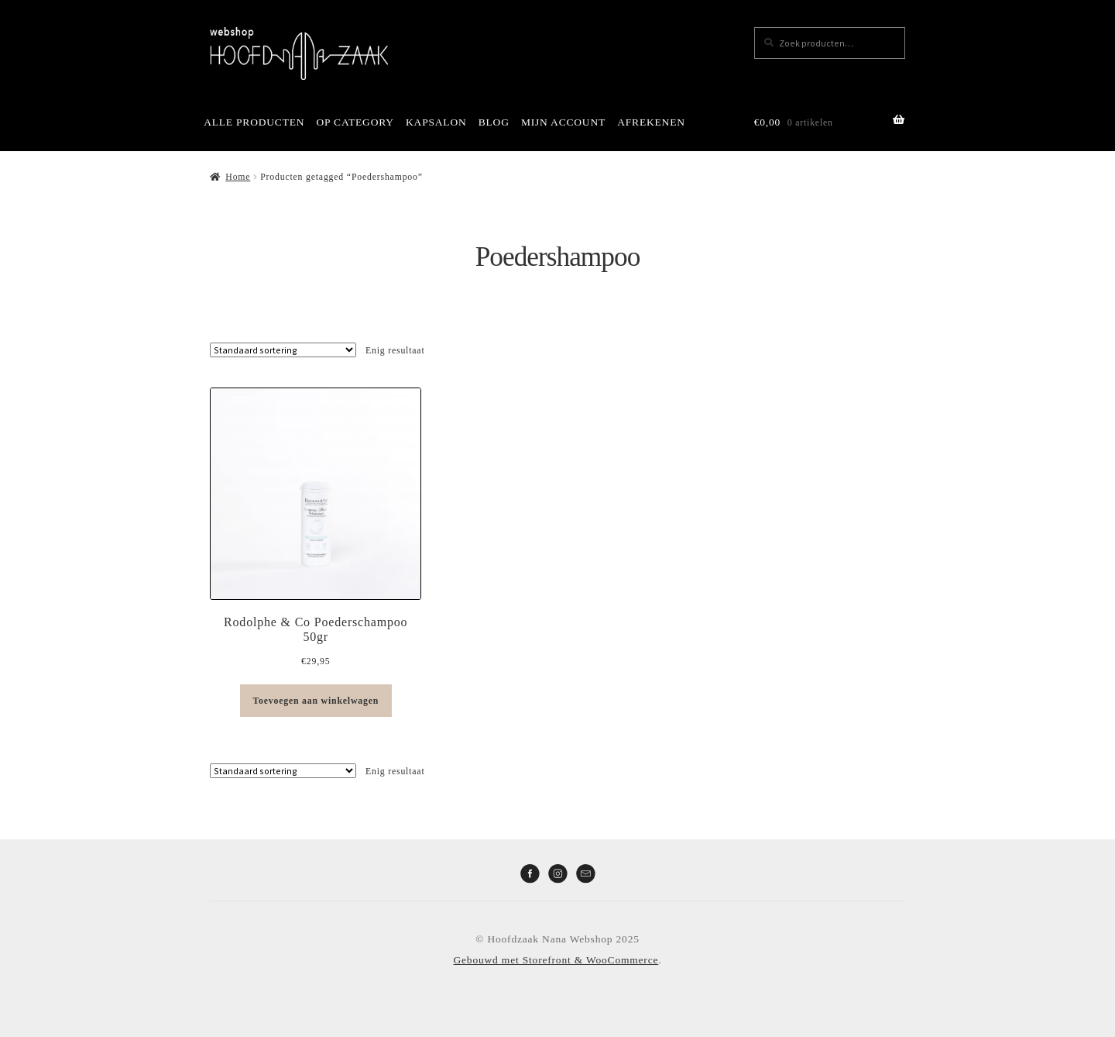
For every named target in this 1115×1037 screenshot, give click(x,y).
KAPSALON (436, 122)
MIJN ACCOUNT (563, 122)
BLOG (494, 122)
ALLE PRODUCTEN (254, 122)
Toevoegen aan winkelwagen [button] (315, 700)
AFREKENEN (651, 122)
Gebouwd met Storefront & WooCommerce (556, 960)
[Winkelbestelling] (283, 350)
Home (237, 176)
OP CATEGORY (355, 122)
